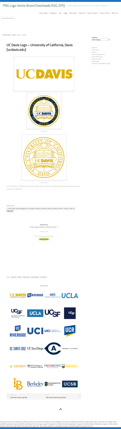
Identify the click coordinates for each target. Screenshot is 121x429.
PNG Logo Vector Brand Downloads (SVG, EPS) (34, 6)
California (13, 277)
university (43, 277)
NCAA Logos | (33, 426)
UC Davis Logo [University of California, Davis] (42, 227)
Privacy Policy (105, 13)
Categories (53, 13)
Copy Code (10, 211)
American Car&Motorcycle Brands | (18, 422)
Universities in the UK (86, 426)
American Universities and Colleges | (39, 422)
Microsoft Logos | (38, 424)
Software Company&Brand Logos (101, 63)
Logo (65, 13)
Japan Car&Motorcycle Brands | (24, 424)
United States (35, 277)
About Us (115, 13)
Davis (19, 277)
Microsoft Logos (96, 59)
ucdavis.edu (26, 277)
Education (7, 35)
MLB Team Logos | (12, 426)
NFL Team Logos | (42, 426)
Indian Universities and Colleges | (103, 422)
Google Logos (95, 61)
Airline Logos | (4, 422)
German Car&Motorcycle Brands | (75, 422)
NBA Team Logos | (23, 426)
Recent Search (92, 13)
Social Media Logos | (74, 426)
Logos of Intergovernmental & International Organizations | (60, 424)
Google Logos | (89, 422)
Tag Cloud (82, 13)
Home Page (43, 13)
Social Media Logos (97, 57)
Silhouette (73, 13)
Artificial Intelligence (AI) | (57, 422)
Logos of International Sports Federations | (90, 424)
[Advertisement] (60, 26)
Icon (60, 13)
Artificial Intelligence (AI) (98, 54)
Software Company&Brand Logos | (58, 426)
